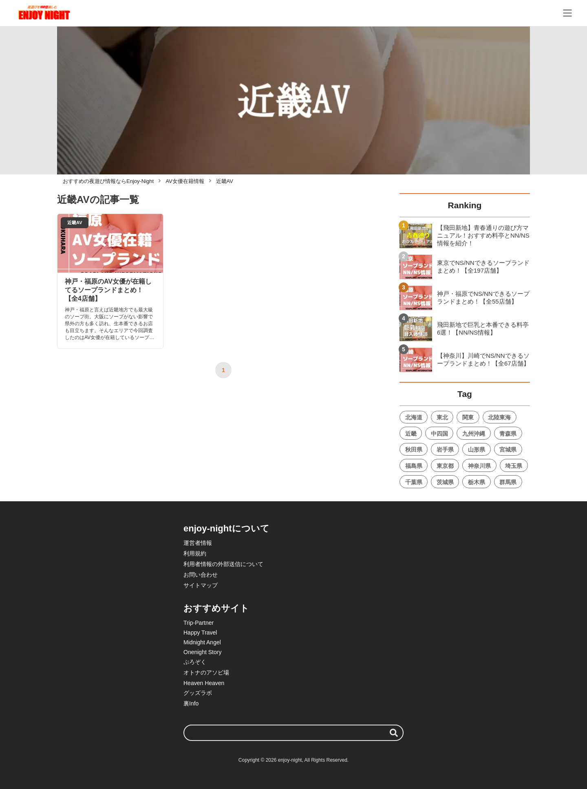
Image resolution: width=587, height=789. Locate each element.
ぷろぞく (194, 662)
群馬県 (507, 482)
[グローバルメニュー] (567, 13)
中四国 (439, 433)
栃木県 (476, 482)
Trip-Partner (198, 622)
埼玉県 (513, 466)
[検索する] (394, 732)
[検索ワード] (293, 732)
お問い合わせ (200, 574)
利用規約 (194, 553)
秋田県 (413, 449)
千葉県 (413, 482)
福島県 (413, 466)
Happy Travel (200, 632)
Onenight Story (202, 652)
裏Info (191, 703)
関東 (468, 417)
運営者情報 (197, 543)
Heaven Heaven (203, 683)
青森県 (507, 433)
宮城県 (507, 449)
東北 (442, 417)
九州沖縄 (473, 433)
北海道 (413, 417)
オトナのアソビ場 (206, 672)
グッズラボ (197, 693)
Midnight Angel (202, 642)
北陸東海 (499, 417)
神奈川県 (479, 466)
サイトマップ (200, 585)
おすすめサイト (216, 608)
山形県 (476, 449)
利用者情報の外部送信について (223, 564)
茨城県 (445, 482)
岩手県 (445, 449)
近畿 (411, 433)
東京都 (445, 466)
